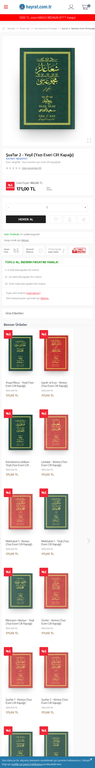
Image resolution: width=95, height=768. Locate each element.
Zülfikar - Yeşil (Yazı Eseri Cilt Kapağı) (20, 463)
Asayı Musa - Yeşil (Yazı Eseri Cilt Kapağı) (20, 384)
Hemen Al (25, 219)
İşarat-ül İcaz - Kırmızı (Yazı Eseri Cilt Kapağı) (54, 384)
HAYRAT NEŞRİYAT (17, 158)
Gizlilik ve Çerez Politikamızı (27, 764)
